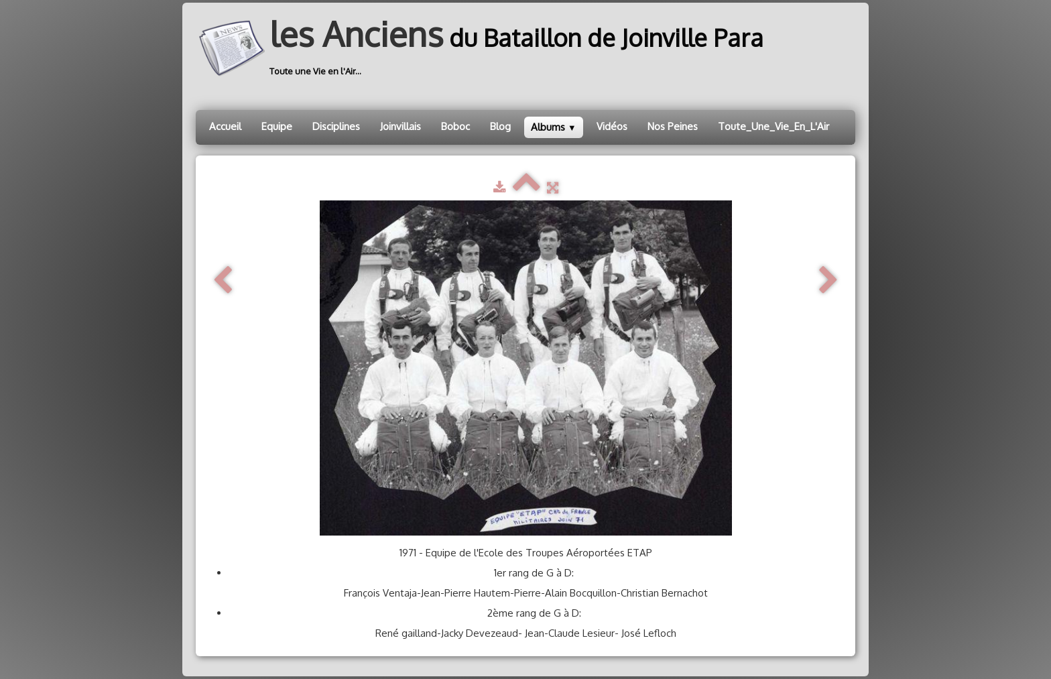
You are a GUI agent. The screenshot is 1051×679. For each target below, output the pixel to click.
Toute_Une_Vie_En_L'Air (773, 126)
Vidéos (612, 126)
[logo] (485, 48)
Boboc (455, 126)
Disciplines (336, 126)
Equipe (276, 126)
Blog (500, 126)
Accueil (225, 126)
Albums (553, 127)
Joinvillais (400, 126)
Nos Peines (672, 126)
